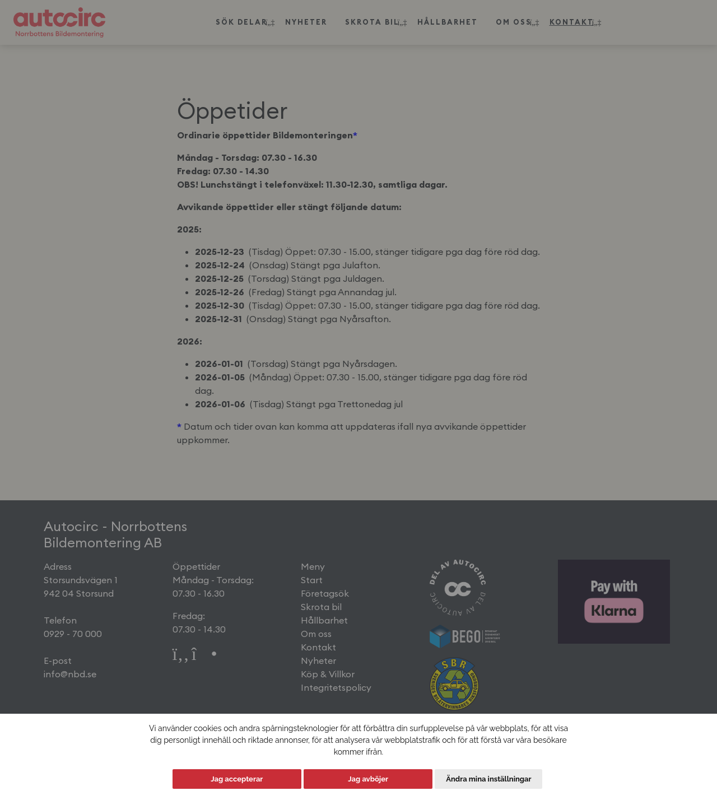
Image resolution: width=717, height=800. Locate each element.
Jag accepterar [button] (237, 779)
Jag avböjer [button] (368, 779)
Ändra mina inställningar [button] (488, 779)
